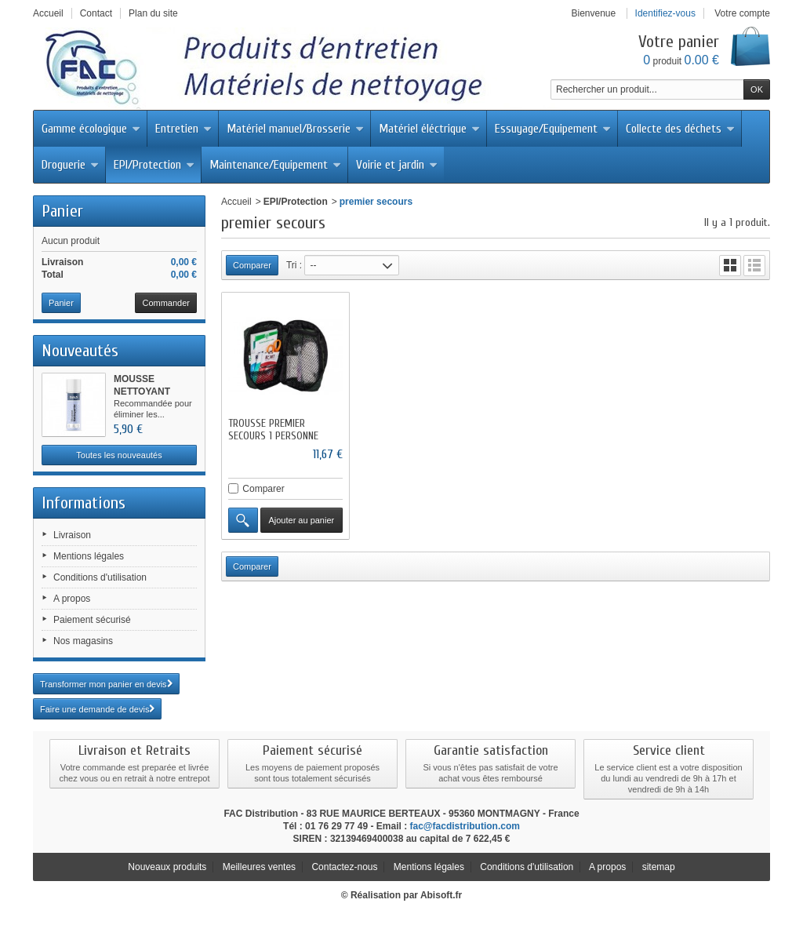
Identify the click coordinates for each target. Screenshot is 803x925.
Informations (83, 503)
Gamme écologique (91, 129)
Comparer (263, 488)
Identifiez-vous (665, 13)
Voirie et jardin (397, 165)
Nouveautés (80, 351)
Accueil (236, 201)
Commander (166, 303)
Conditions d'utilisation (100, 577)
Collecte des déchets (680, 129)
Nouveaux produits (167, 866)
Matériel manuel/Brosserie (295, 129)
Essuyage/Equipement (553, 129)
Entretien (183, 129)
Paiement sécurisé (92, 619)
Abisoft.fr (441, 895)
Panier (62, 211)
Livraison (72, 535)
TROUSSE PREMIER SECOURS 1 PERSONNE (273, 429)
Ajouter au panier (301, 520)
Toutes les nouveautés (119, 455)
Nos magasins (83, 640)
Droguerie (70, 165)
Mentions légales (88, 556)
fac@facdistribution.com (465, 826)
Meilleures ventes (259, 866)
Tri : (294, 265)
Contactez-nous (344, 866)
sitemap (658, 866)
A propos (71, 598)
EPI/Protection (154, 165)
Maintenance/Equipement (275, 165)
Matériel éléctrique (429, 129)
